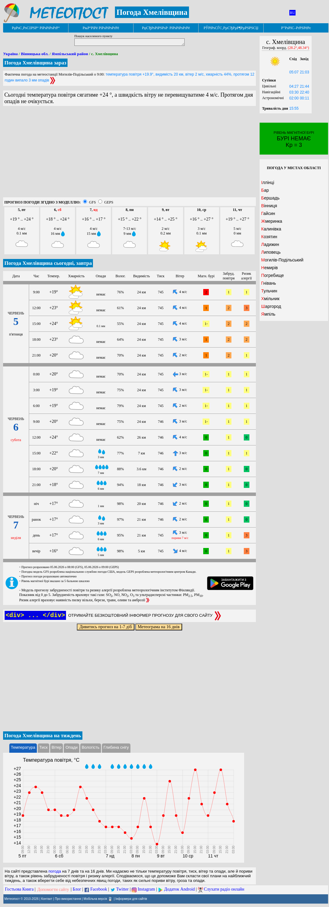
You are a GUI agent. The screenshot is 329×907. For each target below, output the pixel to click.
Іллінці (267, 182)
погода (54, 871)
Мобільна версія (95, 898)
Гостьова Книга (19, 889)
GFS (92, 202)
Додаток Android (179, 889)
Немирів (269, 267)
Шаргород (271, 306)
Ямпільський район (70, 53)
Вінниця (269, 205)
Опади (71, 747)
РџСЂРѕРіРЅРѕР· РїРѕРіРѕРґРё (166, 28)
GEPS (108, 202)
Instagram (146, 889)
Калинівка (271, 228)
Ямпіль (268, 314)
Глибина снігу (116, 747)
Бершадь (270, 197)
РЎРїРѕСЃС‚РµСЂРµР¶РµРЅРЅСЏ (231, 28)
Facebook (98, 889)
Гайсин (268, 213)
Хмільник (270, 298)
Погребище (272, 275)
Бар (265, 190)
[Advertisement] (129, 154)
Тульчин (269, 290)
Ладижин (270, 244)
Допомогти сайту (53, 889)
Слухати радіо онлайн (224, 889)
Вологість (90, 747)
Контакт (46, 898)
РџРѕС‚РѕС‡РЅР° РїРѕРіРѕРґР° (36, 28)
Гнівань (268, 283)
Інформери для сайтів (131, 898)
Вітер (57, 747)
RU (292, 13)
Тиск (43, 747)
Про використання (68, 898)
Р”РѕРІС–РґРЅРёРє (296, 28)
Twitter (122, 889)
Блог (77, 889)
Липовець (271, 252)
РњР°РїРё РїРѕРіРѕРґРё (101, 28)
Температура (23, 747)
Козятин (269, 236)
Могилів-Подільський (282, 259)
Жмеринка (271, 221)
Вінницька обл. (34, 53)
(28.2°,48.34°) (298, 48)
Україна (10, 53)
